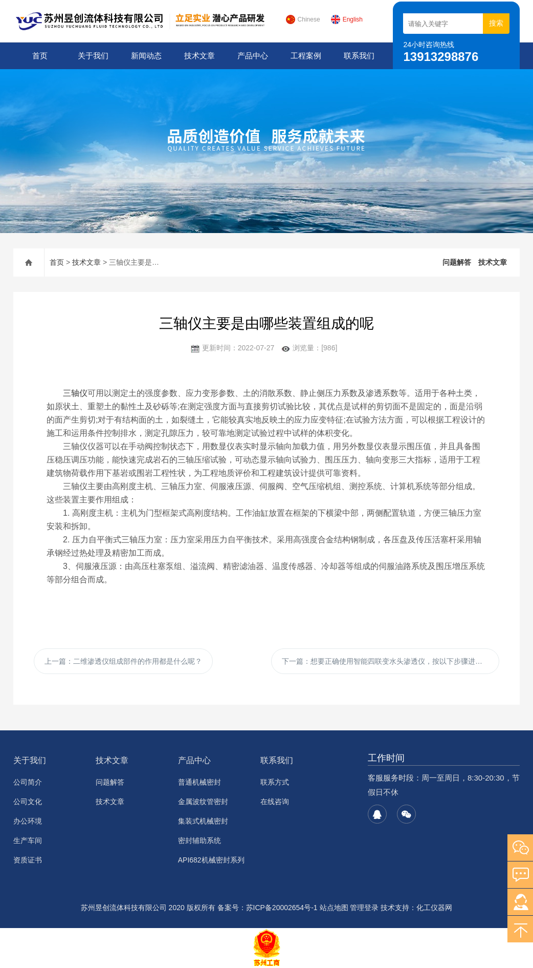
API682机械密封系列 (211, 860)
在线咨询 (274, 801)
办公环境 (27, 821)
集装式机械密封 (203, 821)
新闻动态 (146, 55)
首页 (40, 55)
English (346, 19)
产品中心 (252, 55)
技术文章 (199, 55)
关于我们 (93, 55)
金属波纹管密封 (203, 801)
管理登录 (364, 907)
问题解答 (456, 262)
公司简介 (27, 782)
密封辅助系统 (199, 840)
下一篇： (389, 661)
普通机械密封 (199, 782)
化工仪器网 (434, 907)
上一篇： (123, 661)
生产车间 (27, 840)
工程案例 (306, 55)
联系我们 (359, 55)
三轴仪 (75, 393)
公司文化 (27, 801)
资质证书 (27, 860)
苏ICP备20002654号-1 (282, 907)
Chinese (302, 19)
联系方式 (274, 782)
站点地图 (334, 907)
